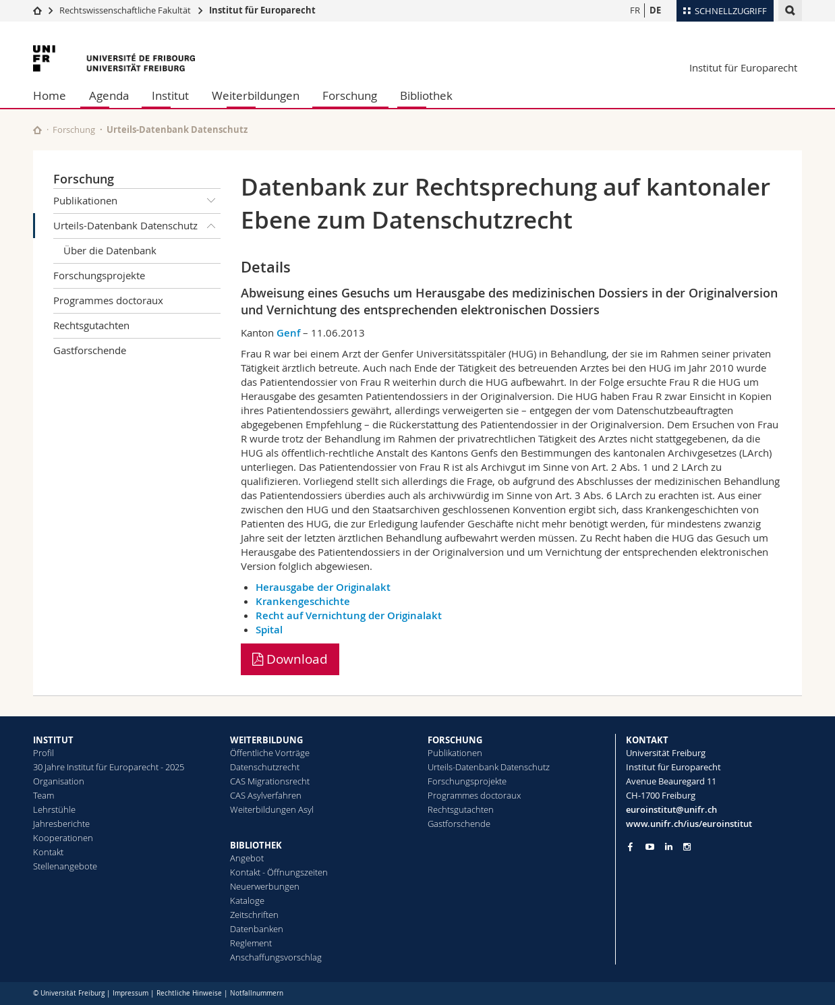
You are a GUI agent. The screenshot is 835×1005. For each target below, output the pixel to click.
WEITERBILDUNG (266, 740)
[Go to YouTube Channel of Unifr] (649, 846)
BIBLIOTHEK (256, 845)
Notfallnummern (256, 993)
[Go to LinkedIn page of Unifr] (668, 846)
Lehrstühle (54, 809)
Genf (288, 333)
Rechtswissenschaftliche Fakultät (126, 10)
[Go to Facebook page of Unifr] (630, 846)
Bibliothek (426, 95)
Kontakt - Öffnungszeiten (279, 872)
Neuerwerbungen (264, 886)
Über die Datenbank (109, 250)
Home (49, 95)
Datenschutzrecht (264, 767)
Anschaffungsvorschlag (276, 957)
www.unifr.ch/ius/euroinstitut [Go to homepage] (689, 823)
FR (635, 10)
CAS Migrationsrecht (270, 781)
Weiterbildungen (255, 95)
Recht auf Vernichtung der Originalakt (349, 615)
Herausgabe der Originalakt (323, 587)
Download (290, 659)
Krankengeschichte (303, 601)
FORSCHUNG (455, 740)
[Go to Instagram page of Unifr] (687, 846)
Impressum (130, 993)
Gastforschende (89, 350)
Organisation (58, 781)
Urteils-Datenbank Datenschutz (137, 226)
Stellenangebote (65, 866)
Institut (170, 95)
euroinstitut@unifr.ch (671, 809)
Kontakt (48, 852)
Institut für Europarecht (262, 10)
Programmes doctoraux (108, 300)
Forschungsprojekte (99, 275)
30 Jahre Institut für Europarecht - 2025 (108, 767)
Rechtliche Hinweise (189, 993)
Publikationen (137, 201)
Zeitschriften (254, 915)
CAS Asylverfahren (265, 795)
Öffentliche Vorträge (270, 753)
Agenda (109, 95)
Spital (269, 630)
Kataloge (247, 900)
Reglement (251, 943)
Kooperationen (63, 838)
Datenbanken (256, 929)
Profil (43, 753)
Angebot (247, 858)
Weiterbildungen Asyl (272, 809)
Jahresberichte (61, 823)
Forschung (349, 95)
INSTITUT (53, 740)
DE (655, 10)
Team (43, 795)
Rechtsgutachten (91, 325)
